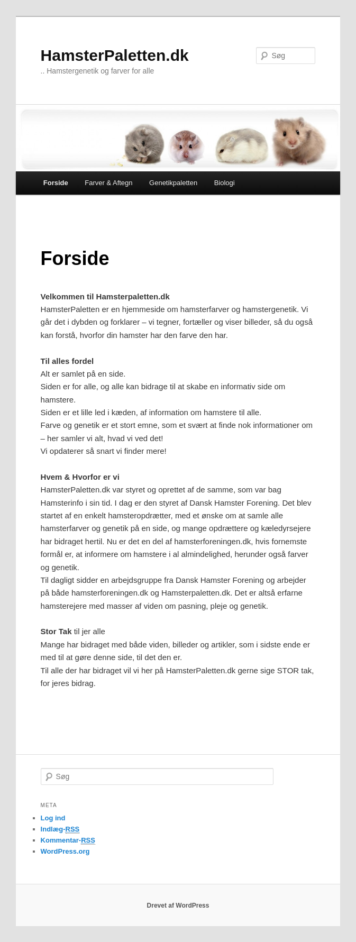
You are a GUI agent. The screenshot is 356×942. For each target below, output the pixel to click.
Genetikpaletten (173, 183)
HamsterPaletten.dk (115, 55)
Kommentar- (68, 840)
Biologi (224, 183)
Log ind (53, 818)
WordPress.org (65, 851)
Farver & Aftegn (108, 183)
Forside (55, 183)
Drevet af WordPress (178, 905)
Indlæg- (60, 829)
